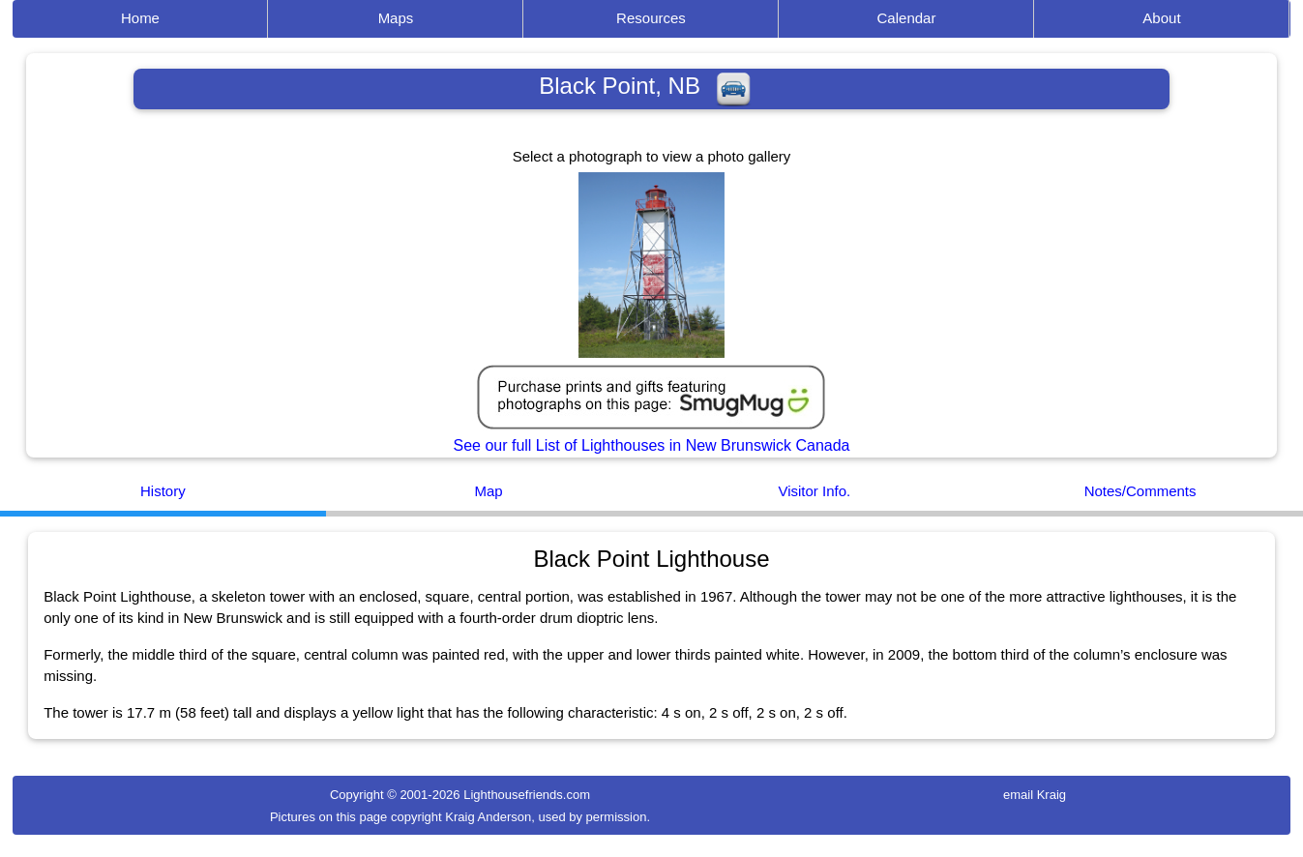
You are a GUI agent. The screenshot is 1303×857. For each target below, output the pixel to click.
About (1161, 18)
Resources (651, 18)
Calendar (906, 18)
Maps (396, 18)
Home (140, 18)
